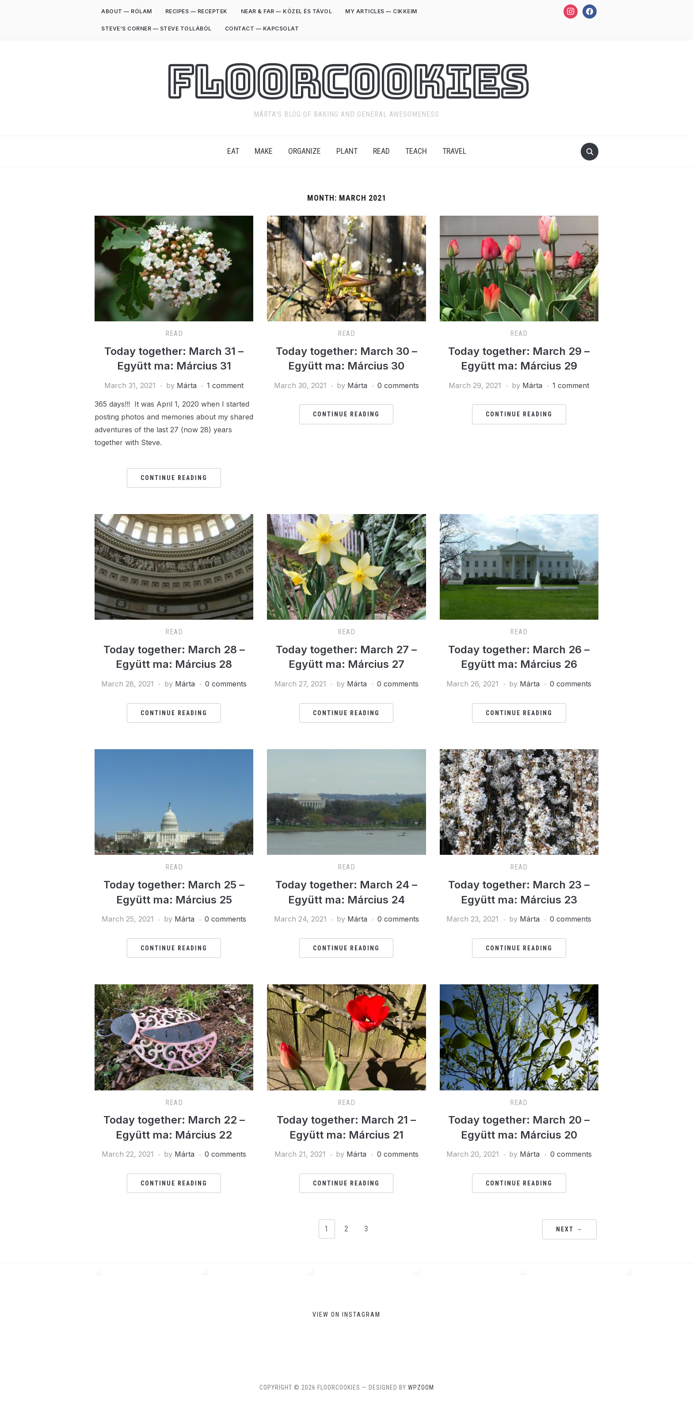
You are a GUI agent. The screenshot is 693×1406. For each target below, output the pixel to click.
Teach (416, 151)
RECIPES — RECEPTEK (196, 11)
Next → (569, 1229)
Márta (187, 385)
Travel (454, 151)
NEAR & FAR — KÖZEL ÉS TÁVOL (286, 11)
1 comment (225, 385)
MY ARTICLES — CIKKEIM (381, 11)
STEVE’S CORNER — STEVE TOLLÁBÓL (156, 28)
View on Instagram (346, 1314)
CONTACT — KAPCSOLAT (262, 28)
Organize (304, 151)
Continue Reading (174, 477)
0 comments (398, 385)
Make (264, 151)
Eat (233, 151)
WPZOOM (421, 1387)
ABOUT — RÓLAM (126, 11)
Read (381, 151)
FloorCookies (347, 82)
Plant (347, 151)
